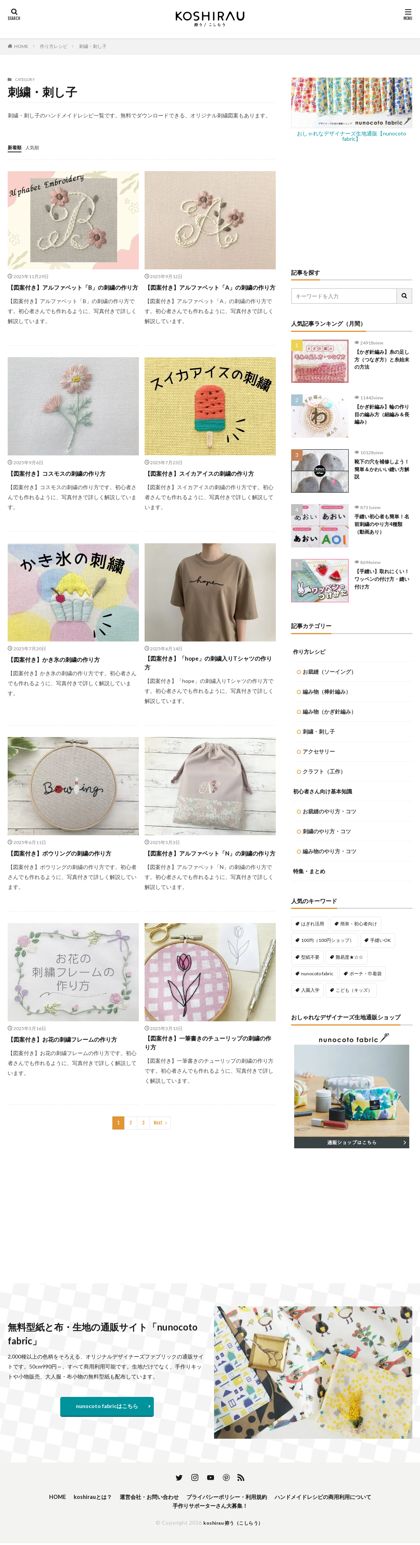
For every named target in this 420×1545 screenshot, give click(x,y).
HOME (21, 46)
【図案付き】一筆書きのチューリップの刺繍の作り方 (207, 1077)
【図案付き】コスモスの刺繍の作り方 (66, 483)
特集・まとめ (309, 871)
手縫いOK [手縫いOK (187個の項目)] (380, 940)
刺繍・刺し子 (93, 46)
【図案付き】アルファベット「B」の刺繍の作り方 (72, 291)
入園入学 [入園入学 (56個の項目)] (310, 990)
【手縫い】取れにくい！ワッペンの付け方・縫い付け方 (380, 581)
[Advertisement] (352, 205)
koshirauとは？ (77, 1497)
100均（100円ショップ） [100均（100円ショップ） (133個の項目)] (327, 940)
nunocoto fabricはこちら (107, 1406)
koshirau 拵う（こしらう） (233, 1525)
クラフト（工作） (324, 771)
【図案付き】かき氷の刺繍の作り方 (63, 679)
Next (158, 1159)
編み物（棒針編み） (327, 691)
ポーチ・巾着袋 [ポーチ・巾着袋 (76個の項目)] (365, 973)
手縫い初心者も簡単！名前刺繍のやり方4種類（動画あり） (383, 526)
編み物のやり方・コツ (329, 851)
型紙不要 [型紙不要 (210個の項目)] (310, 957)
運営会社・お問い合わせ (140, 1497)
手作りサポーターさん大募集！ (210, 1507)
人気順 (36, 147)
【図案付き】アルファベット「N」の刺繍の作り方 (209, 881)
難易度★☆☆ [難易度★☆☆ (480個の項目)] (349, 957)
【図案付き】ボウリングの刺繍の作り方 (70, 876)
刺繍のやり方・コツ (327, 831)
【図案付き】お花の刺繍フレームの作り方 (70, 1077)
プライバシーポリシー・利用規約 (227, 1497)
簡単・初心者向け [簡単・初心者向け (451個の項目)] (358, 924)
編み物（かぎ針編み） (329, 711)
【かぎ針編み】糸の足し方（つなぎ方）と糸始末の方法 (383, 361)
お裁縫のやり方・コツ (329, 811)
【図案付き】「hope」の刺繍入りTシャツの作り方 (210, 684)
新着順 (16, 147)
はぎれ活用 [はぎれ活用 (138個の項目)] (312, 924)
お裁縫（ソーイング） (329, 671)
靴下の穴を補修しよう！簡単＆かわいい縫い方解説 (383, 471)
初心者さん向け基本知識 (322, 791)
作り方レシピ (54, 46)
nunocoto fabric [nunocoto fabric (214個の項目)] (317, 973)
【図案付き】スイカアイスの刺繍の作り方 (207, 488)
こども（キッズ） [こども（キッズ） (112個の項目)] (354, 990)
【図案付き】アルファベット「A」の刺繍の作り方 (209, 291)
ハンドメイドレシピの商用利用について (336, 1497)
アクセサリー (319, 751)
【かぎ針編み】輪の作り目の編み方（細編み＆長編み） (383, 416)
